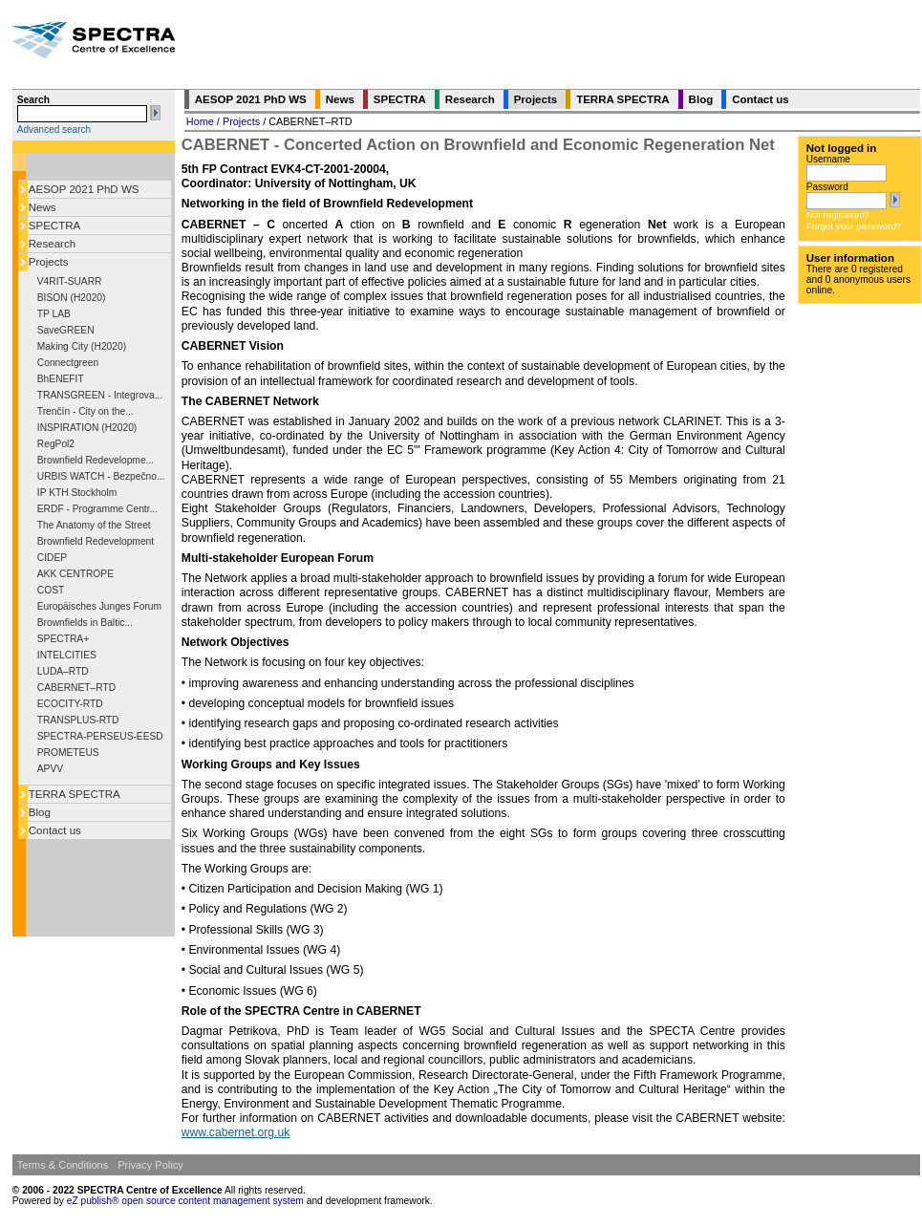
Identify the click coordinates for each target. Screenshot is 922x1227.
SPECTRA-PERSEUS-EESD (100, 736)
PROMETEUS (68, 752)
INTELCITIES (66, 655)
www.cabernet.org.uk (236, 1132)
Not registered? (837, 214)
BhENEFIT (60, 379)
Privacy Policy (150, 1165)
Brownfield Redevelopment (95, 541)
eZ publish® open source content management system (187, 1200)
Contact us (55, 830)
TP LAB (54, 314)
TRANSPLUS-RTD (78, 720)
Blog (40, 812)
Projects (49, 262)
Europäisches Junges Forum (99, 606)
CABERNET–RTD (76, 687)
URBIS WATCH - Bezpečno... (101, 476)
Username (828, 159)
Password (827, 187)
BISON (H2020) (71, 297)
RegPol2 (56, 444)
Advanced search (54, 129)
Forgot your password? (853, 226)
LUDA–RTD (63, 671)
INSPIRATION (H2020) (87, 427)
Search (33, 100)
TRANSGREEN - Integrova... (99, 395)
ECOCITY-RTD (70, 704)
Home (200, 121)
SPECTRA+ (63, 639)
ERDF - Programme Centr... (97, 509)
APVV (50, 769)
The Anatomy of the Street (94, 525)
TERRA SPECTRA (74, 794)
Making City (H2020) (81, 346)
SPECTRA (54, 225)
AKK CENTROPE (75, 574)
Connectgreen (67, 362)
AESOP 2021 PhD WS (84, 189)
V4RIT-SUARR (69, 281)
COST (50, 590)
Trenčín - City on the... (85, 411)
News (42, 207)
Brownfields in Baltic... (85, 622)
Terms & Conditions (62, 1165)
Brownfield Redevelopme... (95, 460)
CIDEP (52, 557)
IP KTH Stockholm (77, 492)
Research (52, 243)
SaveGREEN (66, 330)
